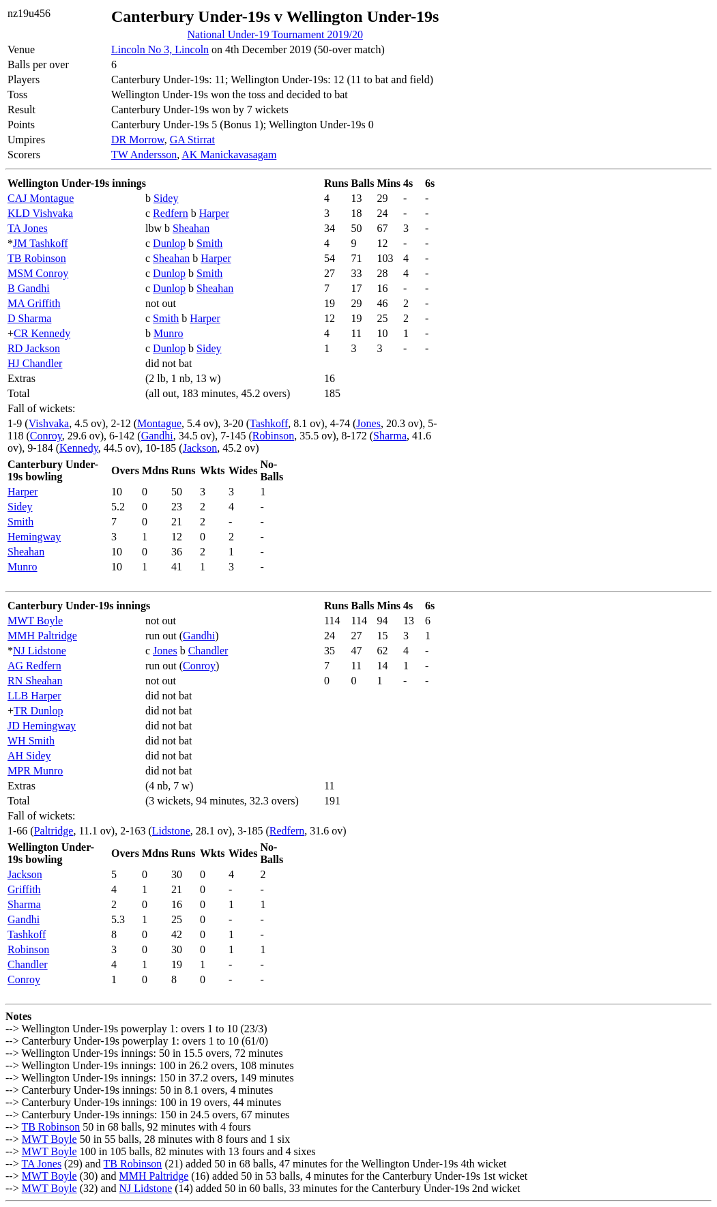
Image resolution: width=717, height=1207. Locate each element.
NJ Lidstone (39, 650)
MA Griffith (34, 303)
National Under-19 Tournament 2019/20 (275, 34)
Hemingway (34, 536)
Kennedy (78, 448)
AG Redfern (34, 665)
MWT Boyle (35, 620)
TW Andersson (144, 154)
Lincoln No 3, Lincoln (160, 49)
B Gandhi (29, 288)
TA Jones (28, 228)
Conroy (46, 435)
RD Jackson (34, 348)
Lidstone (171, 831)
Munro (168, 333)
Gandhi (157, 435)
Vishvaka (49, 423)
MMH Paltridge (42, 635)
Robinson (273, 435)
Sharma (390, 435)
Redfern (170, 213)
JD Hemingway (42, 725)
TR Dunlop (38, 710)
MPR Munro (35, 770)
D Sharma (29, 318)
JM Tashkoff (40, 243)
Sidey (165, 198)
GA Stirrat (192, 139)
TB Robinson (37, 258)
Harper (214, 213)
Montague (159, 423)
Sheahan (191, 228)
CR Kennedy (42, 333)
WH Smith (31, 740)
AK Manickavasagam (228, 154)
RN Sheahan (35, 680)
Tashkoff (269, 423)
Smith (209, 243)
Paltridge (54, 831)
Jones (368, 423)
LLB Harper (34, 695)
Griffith (24, 889)
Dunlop (169, 243)
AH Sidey (29, 755)
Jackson (200, 448)
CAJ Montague (41, 198)
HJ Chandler (35, 363)
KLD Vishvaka (40, 213)
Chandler (208, 650)
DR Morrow (137, 139)
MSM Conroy (38, 273)
